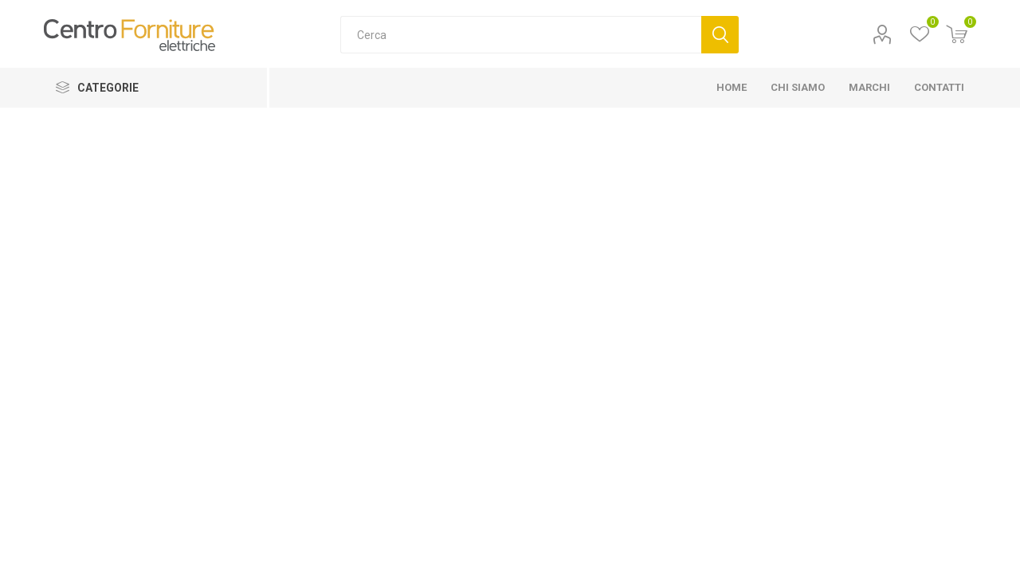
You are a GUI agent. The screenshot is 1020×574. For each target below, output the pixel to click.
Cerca (720, 34)
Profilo (882, 34)
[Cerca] (520, 34)
